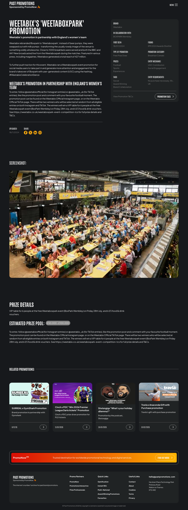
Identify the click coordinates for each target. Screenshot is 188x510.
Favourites (102, 498)
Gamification (103, 482)
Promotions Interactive (79, 486)
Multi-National (104, 490)
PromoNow (74, 482)
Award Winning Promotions (109, 494)
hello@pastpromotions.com (162, 476)
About (131, 486)
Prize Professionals (77, 490)
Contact (132, 482)
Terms (131, 494)
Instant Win (102, 486)
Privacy (132, 498)
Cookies (132, 490)
